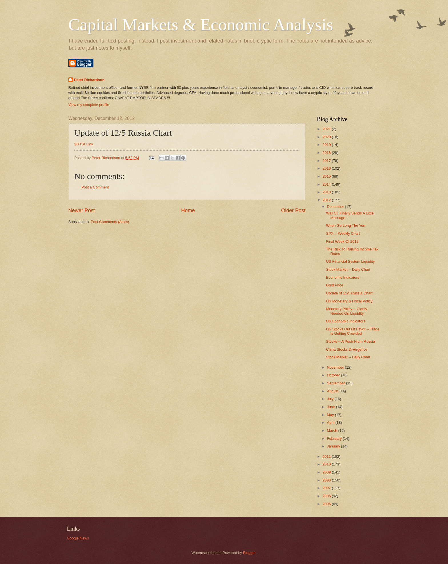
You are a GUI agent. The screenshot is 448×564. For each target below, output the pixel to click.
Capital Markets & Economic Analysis (200, 24)
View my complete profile (88, 105)
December (336, 206)
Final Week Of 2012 (342, 241)
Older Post (293, 210)
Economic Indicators (342, 277)
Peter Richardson (89, 80)
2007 (327, 488)
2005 (327, 504)
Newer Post (81, 210)
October (334, 375)
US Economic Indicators (345, 321)
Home (188, 210)
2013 (327, 192)
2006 (327, 496)
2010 (327, 464)
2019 (327, 144)
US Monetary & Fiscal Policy (349, 301)
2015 (327, 176)
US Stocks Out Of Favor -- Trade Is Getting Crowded (352, 331)
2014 (327, 184)
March (332, 430)
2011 (327, 456)
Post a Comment (95, 187)
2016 (327, 168)
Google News (78, 538)
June (331, 407)
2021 (327, 129)
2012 (327, 200)
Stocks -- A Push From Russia (350, 341)
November (336, 367)
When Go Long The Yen (345, 225)
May (331, 415)
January (334, 446)
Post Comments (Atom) (110, 222)
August (333, 391)
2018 (327, 152)
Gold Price (334, 285)
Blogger (249, 553)
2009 (327, 472)
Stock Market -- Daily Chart (348, 269)
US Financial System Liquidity (350, 261)
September (336, 383)
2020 (327, 137)
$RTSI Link (83, 144)
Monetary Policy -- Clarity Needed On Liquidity (346, 311)
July (330, 399)
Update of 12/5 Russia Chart (349, 293)
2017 (327, 160)
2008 (327, 480)
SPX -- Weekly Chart (343, 233)
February (335, 438)
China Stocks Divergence (346, 349)
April (331, 422)
